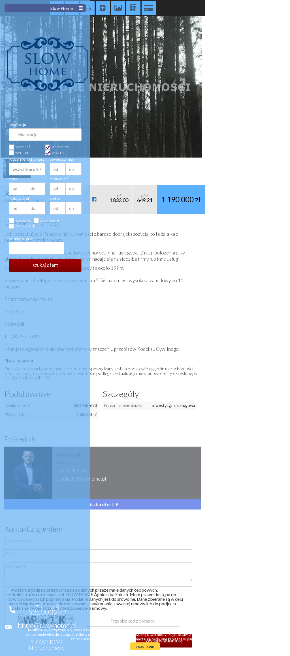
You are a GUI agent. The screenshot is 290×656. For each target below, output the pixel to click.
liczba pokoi (224, 198)
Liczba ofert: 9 (103, 504)
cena (218, 179)
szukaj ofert (250, 265)
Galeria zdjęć (118, 8)
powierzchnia (266, 159)
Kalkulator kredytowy (149, 8)
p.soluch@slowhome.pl (81, 478)
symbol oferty (226, 238)
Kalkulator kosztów (133, 8)
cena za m (263, 179)
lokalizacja (222, 124)
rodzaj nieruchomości (232, 159)
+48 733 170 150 (72, 470)
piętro (259, 198)
